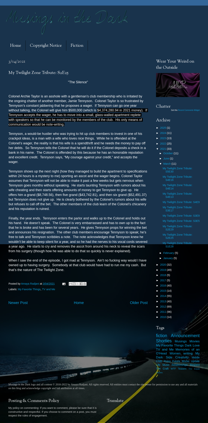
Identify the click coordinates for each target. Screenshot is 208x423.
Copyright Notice (46, 46)
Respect (195, 364)
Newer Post (18, 303)
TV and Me (48, 289)
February (169, 252)
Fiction (77, 46)
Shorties (164, 340)
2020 (163, 264)
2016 (163, 285)
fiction (161, 335)
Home (15, 46)
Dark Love (192, 345)
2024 (163, 133)
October (168, 153)
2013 (163, 301)
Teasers (182, 368)
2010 (163, 317)
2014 (163, 295)
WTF (173, 368)
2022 (163, 143)
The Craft (162, 368)
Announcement (185, 335)
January (168, 258)
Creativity (182, 357)
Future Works (180, 361)
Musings (181, 341)
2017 (163, 280)
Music (166, 364)
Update (195, 361)
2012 (163, 306)
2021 (163, 148)
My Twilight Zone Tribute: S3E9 (181, 215)
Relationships (180, 364)
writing (188, 353)
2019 (163, 269)
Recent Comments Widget (189, 110)
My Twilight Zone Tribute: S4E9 (181, 202)
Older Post (139, 303)
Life (158, 364)
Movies (194, 341)
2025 (163, 127)
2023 (163, 138)
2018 (163, 275)
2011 (163, 311)
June (166, 158)
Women (175, 353)
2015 (163, 290)
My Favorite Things (29, 289)
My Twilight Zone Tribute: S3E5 (181, 220)
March (167, 163)
